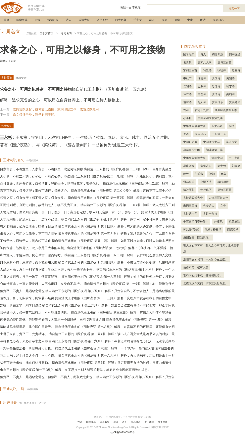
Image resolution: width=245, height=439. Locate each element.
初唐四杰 (217, 54)
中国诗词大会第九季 (210, 118)
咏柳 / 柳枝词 (213, 229)
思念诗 (216, 86)
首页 (6, 20)
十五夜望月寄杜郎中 (195, 221)
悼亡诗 (187, 94)
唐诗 (203, 20)
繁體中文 (125, 7)
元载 (223, 173)
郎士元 (222, 165)
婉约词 (230, 94)
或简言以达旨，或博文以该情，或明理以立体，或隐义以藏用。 (57, 109)
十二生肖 (234, 157)
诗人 (68, 20)
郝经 (186, 173)
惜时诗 (187, 102)
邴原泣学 (232, 229)
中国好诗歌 (190, 142)
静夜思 (218, 221)
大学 (177, 20)
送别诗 (187, 86)
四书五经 (102, 20)
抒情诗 (202, 78)
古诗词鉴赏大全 (193, 197)
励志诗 (230, 86)
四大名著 (120, 20)
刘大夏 (236, 165)
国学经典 (21, 20)
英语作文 (231, 142)
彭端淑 (199, 173)
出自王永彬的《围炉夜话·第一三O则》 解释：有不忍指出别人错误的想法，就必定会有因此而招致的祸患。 (75, 370)
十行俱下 (206, 189)
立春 (223, 205)
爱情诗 (216, 94)
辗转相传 (223, 181)
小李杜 (187, 118)
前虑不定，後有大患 (195, 267)
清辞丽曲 (188, 189)
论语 (152, 20)
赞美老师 (234, 102)
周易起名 (218, 20)
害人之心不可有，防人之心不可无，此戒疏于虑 (211, 248)
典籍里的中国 (191, 150)
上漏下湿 (206, 181)
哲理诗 (202, 94)
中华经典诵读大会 (194, 126)
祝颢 (212, 173)
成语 (115, 422)
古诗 (37, 20)
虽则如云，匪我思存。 (197, 237)
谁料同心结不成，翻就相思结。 (202, 275)
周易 (164, 20)
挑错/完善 (21, 77)
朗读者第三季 (214, 150)
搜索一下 (234, 8)
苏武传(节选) (191, 229)
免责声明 (163, 422)
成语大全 (84, 20)
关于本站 (149, 422)
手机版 (136, 7)
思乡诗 (202, 86)
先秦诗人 (208, 205)
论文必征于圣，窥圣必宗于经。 (35, 114)
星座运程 (188, 165)
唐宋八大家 (205, 62)
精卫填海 (234, 221)
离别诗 (230, 78)
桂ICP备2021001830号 (122, 432)
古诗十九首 (202, 110)
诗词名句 (53, 20)
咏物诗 (222, 70)
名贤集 (187, 62)
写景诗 (207, 70)
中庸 (190, 20)
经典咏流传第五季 (226, 110)
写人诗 (202, 102)
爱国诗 (216, 78)
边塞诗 (236, 70)
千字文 (137, 20)
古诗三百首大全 (218, 197)
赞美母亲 (217, 102)
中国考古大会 (211, 142)
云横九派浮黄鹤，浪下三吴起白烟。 (205, 283)
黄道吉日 (206, 165)
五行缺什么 (219, 134)
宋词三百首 (190, 70)
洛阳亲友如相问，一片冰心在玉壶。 (205, 259)
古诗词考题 (190, 213)
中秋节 (187, 78)
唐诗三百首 (224, 62)
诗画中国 (217, 157)
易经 (231, 126)
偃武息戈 (188, 181)
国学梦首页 (46, 33)
